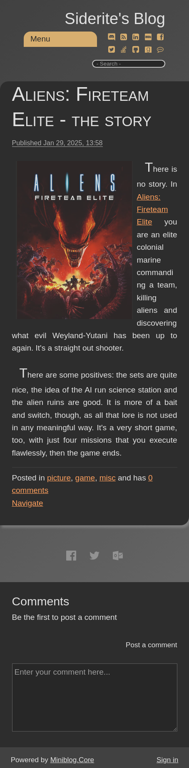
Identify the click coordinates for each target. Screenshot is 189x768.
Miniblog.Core (72, 760)
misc (107, 477)
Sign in (167, 760)
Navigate (27, 503)
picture (59, 477)
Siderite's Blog (115, 18)
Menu (40, 38)
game (85, 477)
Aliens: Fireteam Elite (152, 210)
